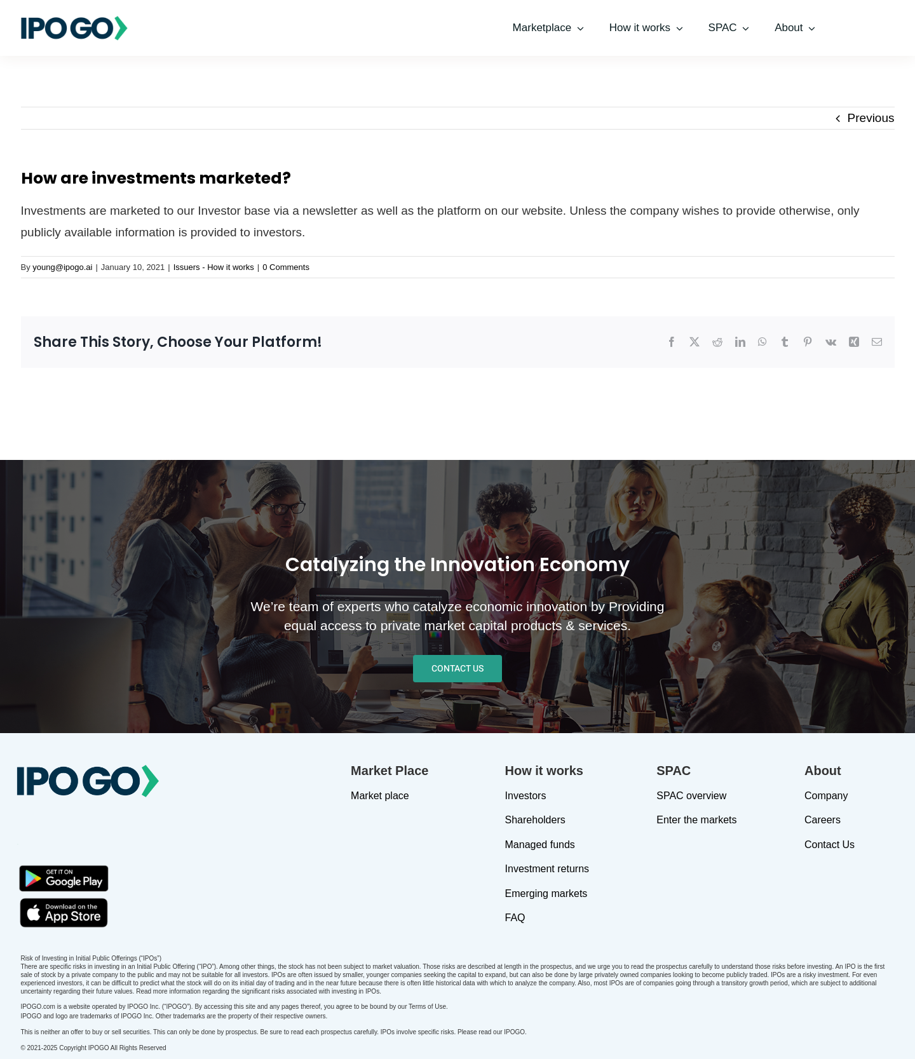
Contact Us (829, 844)
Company (826, 795)
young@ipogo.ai (62, 267)
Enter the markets (696, 819)
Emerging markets (546, 893)
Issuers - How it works (213, 267)
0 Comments (285, 267)
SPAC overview (691, 795)
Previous (871, 118)
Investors (525, 795)
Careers (822, 819)
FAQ (515, 917)
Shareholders (535, 819)
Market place (380, 795)
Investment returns (547, 868)
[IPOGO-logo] (74, 20)
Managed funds (540, 844)
